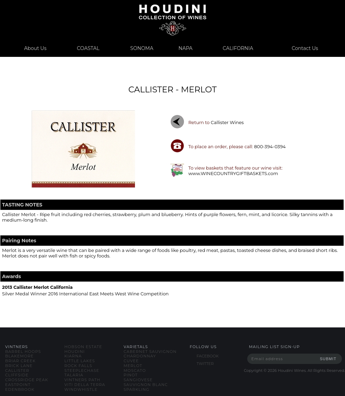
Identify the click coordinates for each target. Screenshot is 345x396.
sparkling (136, 389)
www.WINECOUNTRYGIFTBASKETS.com (233, 173)
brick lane (19, 365)
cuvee (131, 360)
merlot (133, 365)
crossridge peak (26, 379)
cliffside (17, 375)
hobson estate (83, 346)
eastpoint (18, 384)
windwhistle (80, 389)
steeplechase (81, 370)
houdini (74, 351)
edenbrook (19, 389)
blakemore (19, 356)
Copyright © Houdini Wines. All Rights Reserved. (294, 370)
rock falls (78, 365)
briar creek (20, 360)
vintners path (82, 379)
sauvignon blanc (146, 384)
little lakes (79, 360)
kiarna (73, 356)
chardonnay (140, 356)
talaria (73, 375)
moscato (135, 370)
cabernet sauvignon (150, 351)
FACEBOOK (208, 356)
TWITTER (205, 363)
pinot (131, 375)
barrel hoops (23, 351)
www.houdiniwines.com (172, 20)
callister (17, 370)
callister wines (227, 122)
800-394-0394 (270, 146)
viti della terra (84, 384)
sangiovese (138, 379)
